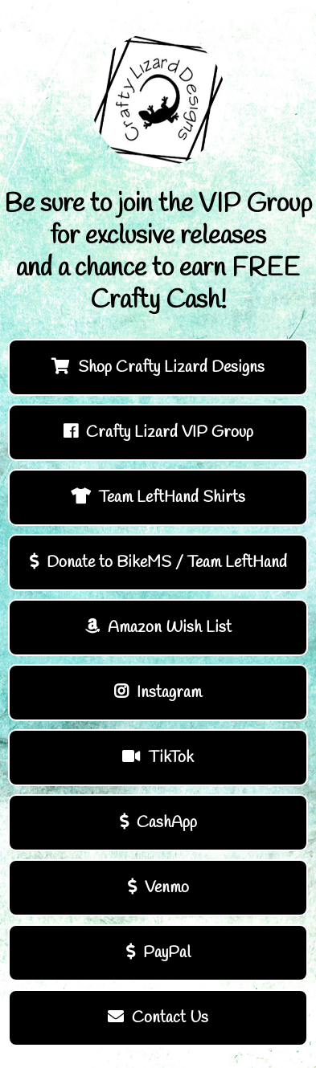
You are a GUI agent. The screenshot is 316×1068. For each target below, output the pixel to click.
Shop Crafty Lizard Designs (158, 367)
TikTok (158, 757)
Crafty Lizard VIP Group (158, 432)
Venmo (158, 888)
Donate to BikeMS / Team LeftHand (158, 562)
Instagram (158, 692)
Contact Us (158, 1018)
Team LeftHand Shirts (158, 497)
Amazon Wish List (158, 627)
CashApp (158, 823)
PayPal (158, 953)
